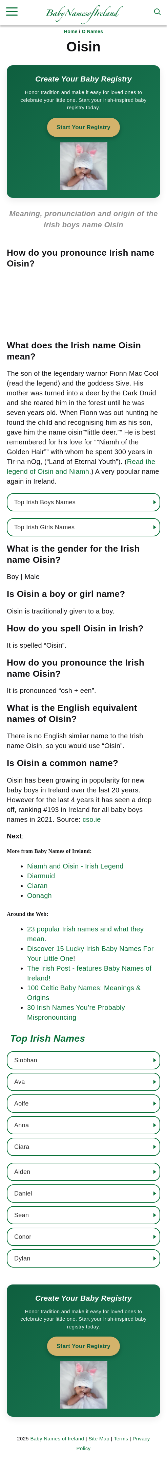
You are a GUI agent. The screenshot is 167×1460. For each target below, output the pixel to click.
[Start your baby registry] (83, 131)
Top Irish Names (47, 1038)
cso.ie (92, 819)
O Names (92, 31)
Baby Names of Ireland (57, 1438)
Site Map (98, 1438)
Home (71, 31)
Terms (121, 1438)
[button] (157, 12)
